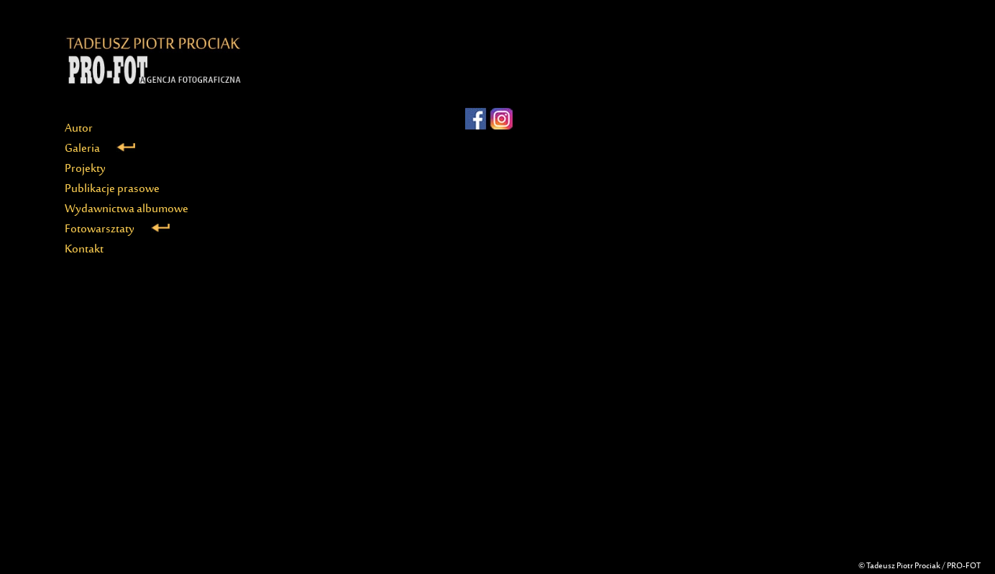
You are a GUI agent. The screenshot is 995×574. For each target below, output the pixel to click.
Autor (79, 129)
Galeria (100, 149)
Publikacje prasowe (112, 189)
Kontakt (84, 250)
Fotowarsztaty (117, 229)
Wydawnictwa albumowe (126, 209)
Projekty (85, 169)
